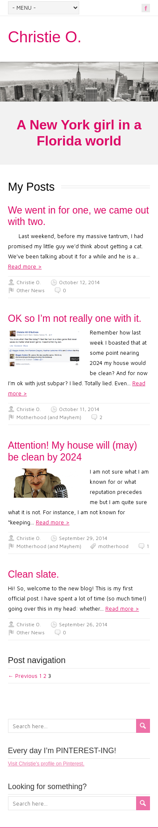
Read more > (25, 266)
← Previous (22, 675)
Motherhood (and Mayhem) (48, 417)
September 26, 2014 (83, 624)
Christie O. (45, 37)
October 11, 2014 (79, 409)
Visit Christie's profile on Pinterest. (46, 764)
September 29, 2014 (83, 538)
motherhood (113, 546)
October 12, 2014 (79, 282)
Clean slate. (33, 574)
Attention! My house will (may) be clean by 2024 (72, 451)
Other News (30, 290)
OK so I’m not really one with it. (75, 318)
